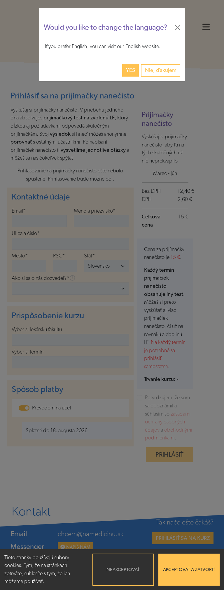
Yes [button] (130, 70)
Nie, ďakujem (160, 70)
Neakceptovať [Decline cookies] (123, 569)
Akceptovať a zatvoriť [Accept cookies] (189, 569)
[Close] (178, 28)
